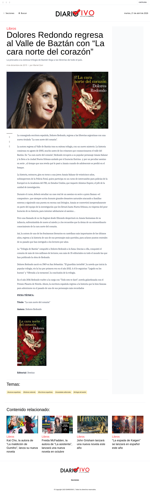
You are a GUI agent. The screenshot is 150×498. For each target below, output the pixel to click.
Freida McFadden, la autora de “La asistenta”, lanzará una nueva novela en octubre (57, 446)
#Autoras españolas (14, 392)
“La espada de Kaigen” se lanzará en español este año (126, 444)
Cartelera (143, 2)
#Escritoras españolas (45, 392)
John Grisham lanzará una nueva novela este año (91, 444)
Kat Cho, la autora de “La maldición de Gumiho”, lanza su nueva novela (22, 446)
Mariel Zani (38, 65)
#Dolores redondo (29, 392)
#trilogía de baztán (80, 392)
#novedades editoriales (63, 392)
